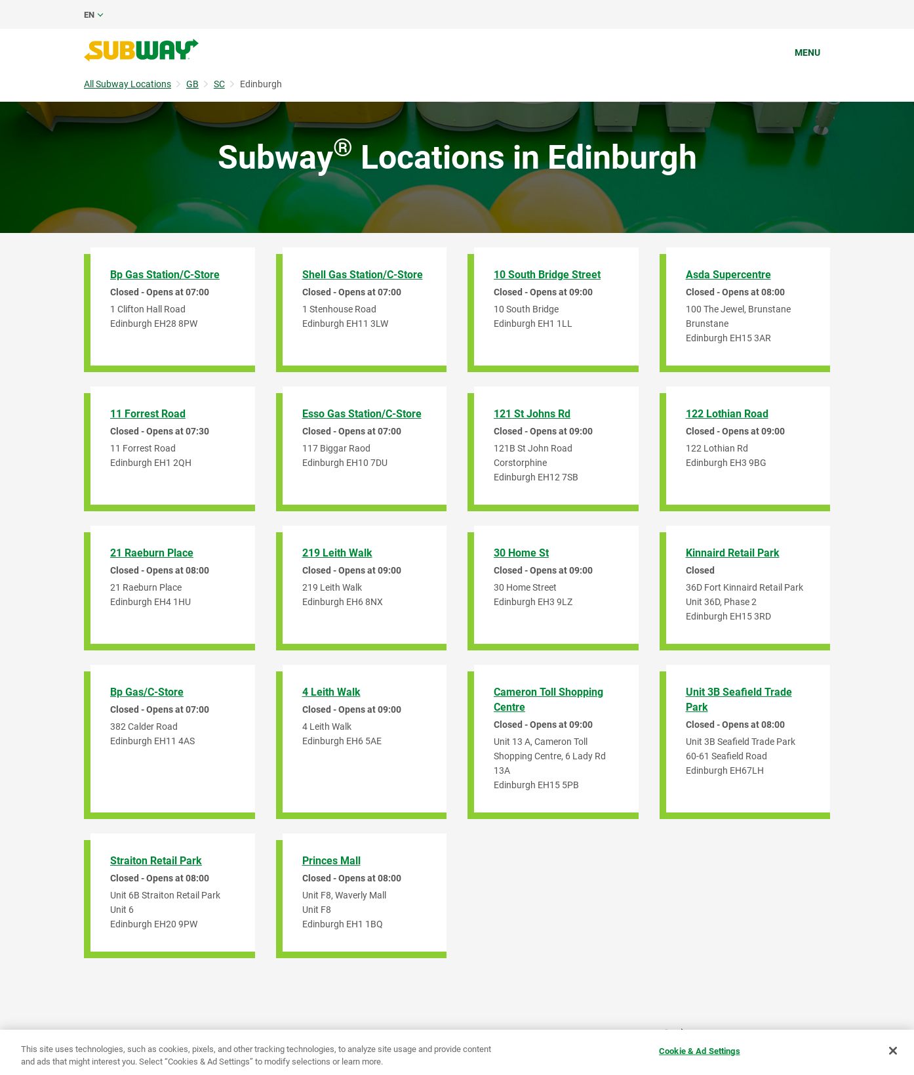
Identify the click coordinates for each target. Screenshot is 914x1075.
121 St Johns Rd (532, 414)
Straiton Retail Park (156, 860)
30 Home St (521, 553)
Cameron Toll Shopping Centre (548, 699)
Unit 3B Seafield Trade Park (739, 699)
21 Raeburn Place (151, 553)
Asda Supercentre (728, 274)
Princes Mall (331, 860)
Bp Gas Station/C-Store (165, 274)
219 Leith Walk (337, 553)
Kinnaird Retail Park (733, 553)
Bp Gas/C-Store (147, 692)
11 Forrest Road (148, 414)
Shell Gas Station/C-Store (362, 274)
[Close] (893, 1050)
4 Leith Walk (331, 692)
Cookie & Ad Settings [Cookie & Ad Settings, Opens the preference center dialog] (699, 1051)
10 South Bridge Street (547, 274)
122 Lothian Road (727, 414)
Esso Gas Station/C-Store (362, 414)
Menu (807, 52)
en (89, 15)
